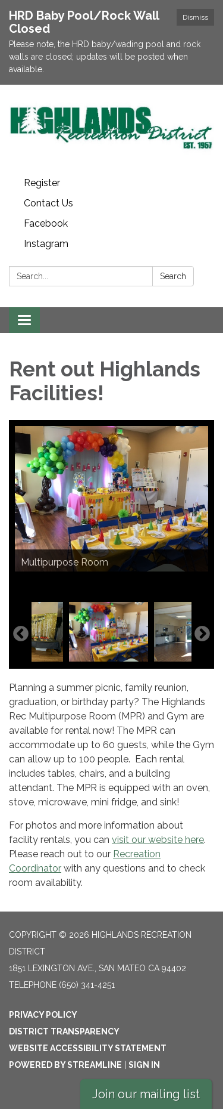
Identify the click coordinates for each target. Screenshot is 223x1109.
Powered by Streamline (65, 1065)
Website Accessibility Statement (88, 1048)
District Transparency (64, 1031)
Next (202, 634)
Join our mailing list (146, 1094)
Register (42, 183)
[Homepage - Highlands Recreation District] (111, 129)
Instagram (46, 243)
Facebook (46, 223)
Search (173, 276)
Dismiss (195, 17)
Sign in (144, 1065)
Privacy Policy (43, 1015)
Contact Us (48, 203)
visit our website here (158, 839)
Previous (21, 634)
